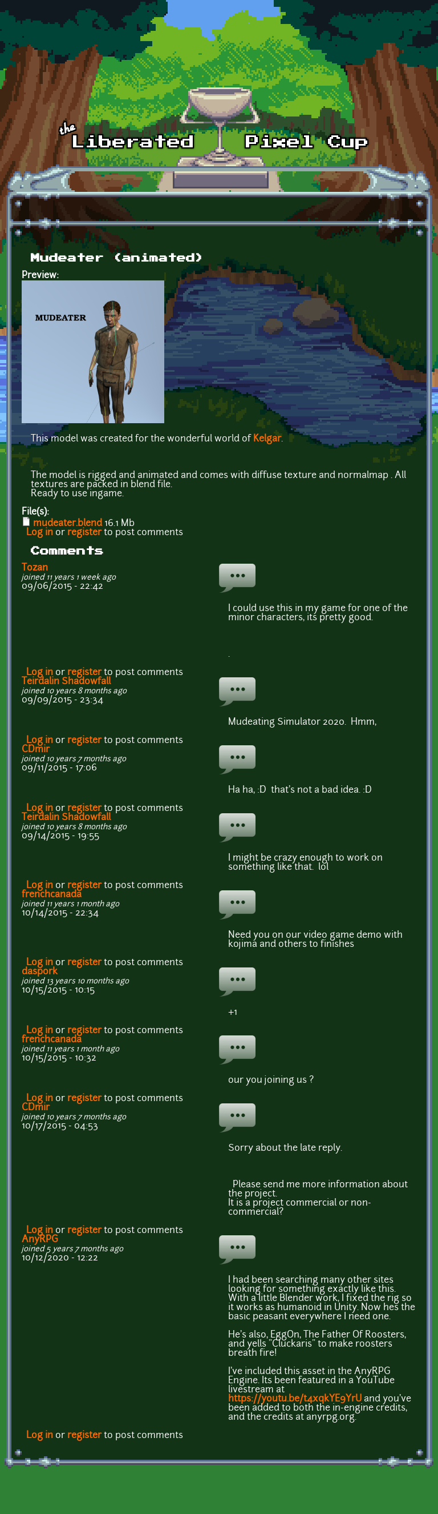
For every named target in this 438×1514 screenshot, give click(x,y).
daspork (40, 972)
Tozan (35, 568)
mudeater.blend (67, 523)
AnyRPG (40, 1239)
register (84, 532)
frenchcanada (52, 894)
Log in (39, 532)
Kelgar (267, 439)
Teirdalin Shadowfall (66, 681)
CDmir (36, 749)
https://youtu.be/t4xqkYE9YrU (295, 1399)
